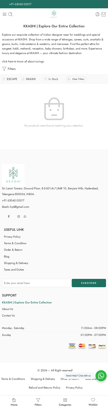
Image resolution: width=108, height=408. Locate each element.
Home (14, 402)
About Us (7, 309)
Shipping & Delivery (16, 263)
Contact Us (8, 315)
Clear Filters (78, 79)
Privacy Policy (12, 237)
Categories (65, 402)
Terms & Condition (15, 243)
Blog (6, 256)
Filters (8, 69)
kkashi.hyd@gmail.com (15, 207)
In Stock (53, 79)
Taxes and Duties (14, 269)
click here (7, 61)
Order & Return (13, 250)
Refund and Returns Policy (44, 387)
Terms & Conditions (13, 379)
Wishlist (93, 402)
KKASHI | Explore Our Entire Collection (27, 302)
